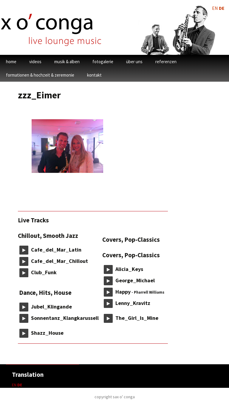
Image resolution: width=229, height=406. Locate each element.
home (11, 61)
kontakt (94, 75)
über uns (134, 61)
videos (35, 61)
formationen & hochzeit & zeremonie (40, 75)
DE (19, 385)
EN (14, 385)
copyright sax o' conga (115, 396)
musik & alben (67, 61)
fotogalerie (102, 61)
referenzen (166, 61)
